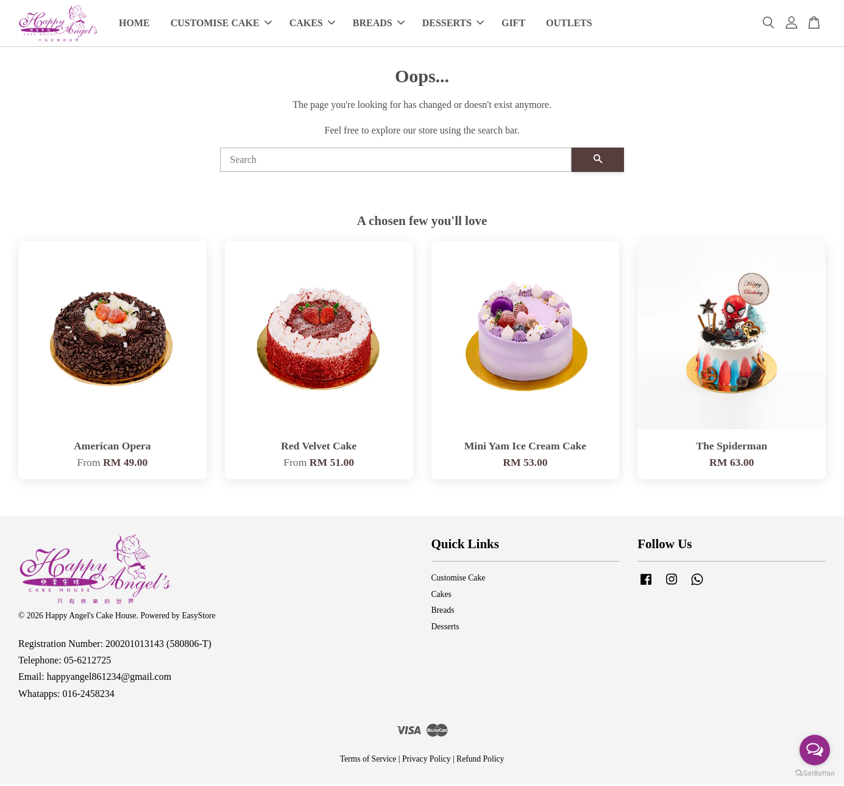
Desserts (445, 628)
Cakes (441, 596)
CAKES (312, 24)
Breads (443, 611)
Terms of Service (368, 760)
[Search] (396, 161)
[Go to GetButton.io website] (814, 773)
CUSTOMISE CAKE (221, 24)
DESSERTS (453, 24)
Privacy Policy (426, 760)
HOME (134, 24)
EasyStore (198, 617)
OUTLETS (569, 24)
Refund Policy (480, 760)
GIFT (513, 24)
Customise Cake (458, 579)
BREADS (379, 24)
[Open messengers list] (815, 750)
